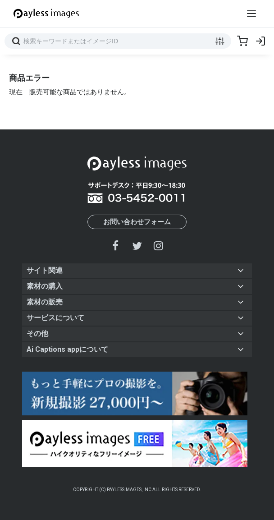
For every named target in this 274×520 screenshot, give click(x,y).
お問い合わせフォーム (137, 222)
